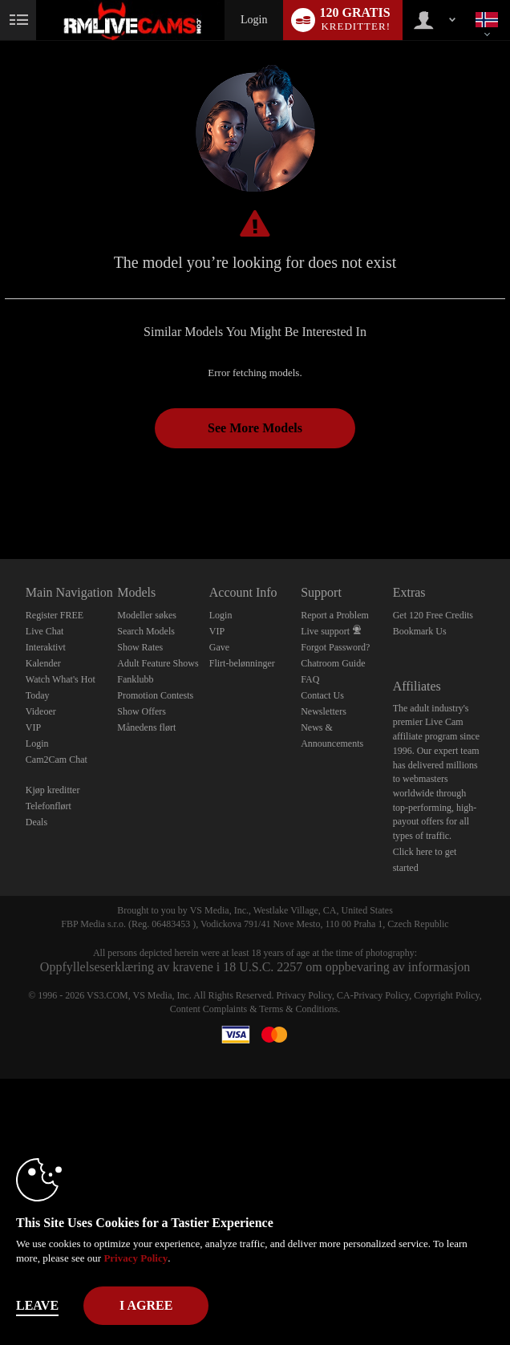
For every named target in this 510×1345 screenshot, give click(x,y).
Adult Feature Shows (157, 663)
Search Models (146, 631)
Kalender (43, 663)
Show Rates (140, 647)
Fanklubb (135, 679)
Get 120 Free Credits (433, 615)
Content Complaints (208, 1009)
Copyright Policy (447, 995)
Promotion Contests (155, 695)
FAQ (310, 679)
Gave (219, 647)
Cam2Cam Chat (56, 759)
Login (254, 20)
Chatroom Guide (333, 663)
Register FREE (54, 615)
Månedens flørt (146, 727)
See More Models (255, 428)
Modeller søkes (146, 615)
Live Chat (45, 631)
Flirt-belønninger (242, 663)
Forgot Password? (335, 647)
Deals (36, 822)
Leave (37, 1305)
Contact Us (322, 695)
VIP (33, 727)
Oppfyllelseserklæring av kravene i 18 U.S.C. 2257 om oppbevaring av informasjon (255, 967)
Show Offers (141, 711)
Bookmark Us (420, 631)
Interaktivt (46, 647)
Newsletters (323, 711)
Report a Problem (335, 615)
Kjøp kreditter (53, 790)
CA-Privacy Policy (373, 995)
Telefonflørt (48, 806)
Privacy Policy (305, 995)
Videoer (41, 711)
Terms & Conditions (298, 1009)
